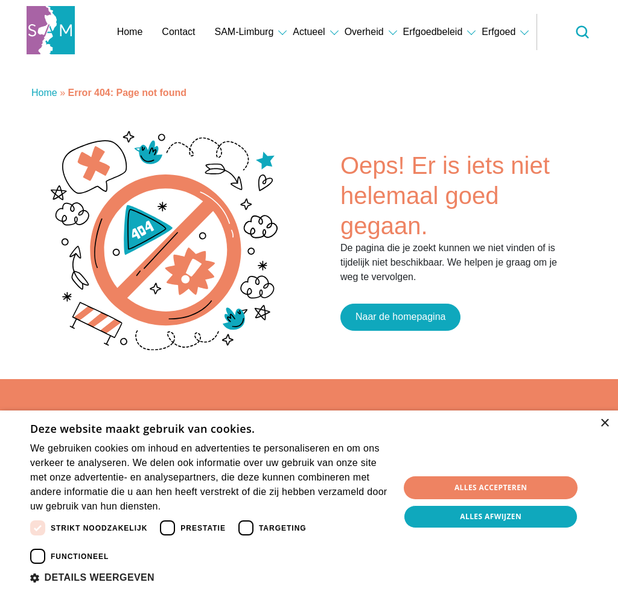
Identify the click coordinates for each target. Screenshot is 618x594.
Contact (178, 32)
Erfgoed (498, 32)
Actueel (309, 32)
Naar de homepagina (400, 316)
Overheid (364, 32)
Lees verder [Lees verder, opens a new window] (184, 507)
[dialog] (309, 502)
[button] (209, 577)
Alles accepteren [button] (490, 487)
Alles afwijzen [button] (490, 516)
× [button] (604, 423)
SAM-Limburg (243, 32)
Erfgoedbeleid (433, 32)
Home (130, 32)
